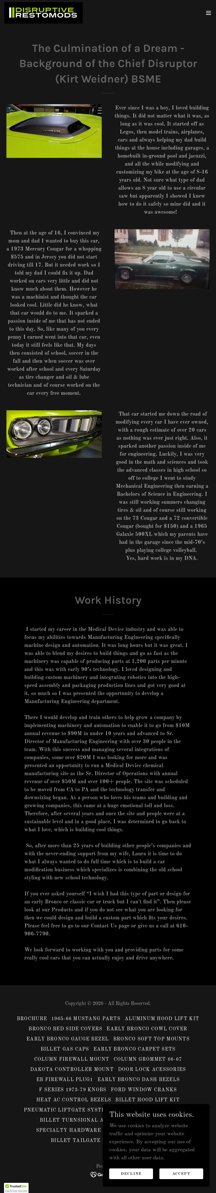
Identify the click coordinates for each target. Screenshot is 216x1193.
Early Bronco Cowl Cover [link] (147, 1029)
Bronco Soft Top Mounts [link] (151, 1039)
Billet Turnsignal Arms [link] (77, 1120)
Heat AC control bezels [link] (73, 1100)
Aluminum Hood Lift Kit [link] (162, 1018)
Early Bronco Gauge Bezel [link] (67, 1039)
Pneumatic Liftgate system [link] (66, 1110)
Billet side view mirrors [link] (153, 1110)
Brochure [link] (32, 1018)
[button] (208, 12)
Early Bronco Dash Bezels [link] (138, 1079)
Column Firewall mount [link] (71, 1059)
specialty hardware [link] (68, 1130)
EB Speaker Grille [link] (148, 1120)
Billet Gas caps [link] (65, 1049)
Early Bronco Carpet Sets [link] (134, 1049)
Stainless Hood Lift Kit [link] (142, 1130)
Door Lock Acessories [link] (152, 1069)
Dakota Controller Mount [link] (72, 1069)
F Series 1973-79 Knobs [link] (72, 1089)
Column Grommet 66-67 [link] (148, 1059)
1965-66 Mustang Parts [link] (85, 1018)
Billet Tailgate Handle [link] (88, 1140)
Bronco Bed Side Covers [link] (65, 1029)
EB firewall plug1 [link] (64, 1079)
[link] (43, 13)
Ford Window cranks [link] (144, 1089)
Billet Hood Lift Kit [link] (147, 1100)
